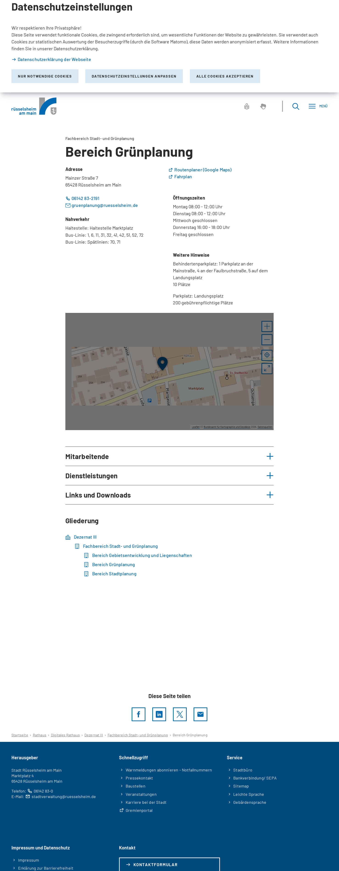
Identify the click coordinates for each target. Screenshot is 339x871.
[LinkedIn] (159, 714)
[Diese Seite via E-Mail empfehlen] (200, 714)
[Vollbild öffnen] (266, 368)
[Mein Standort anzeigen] (266, 355)
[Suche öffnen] (295, 106)
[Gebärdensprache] (263, 106)
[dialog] (169, 46)
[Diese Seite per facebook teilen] (138, 714)
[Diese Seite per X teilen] (180, 714)
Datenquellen (265, 426)
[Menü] (318, 106)
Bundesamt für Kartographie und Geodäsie (227, 426)
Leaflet (196, 426)
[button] (266, 326)
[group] (169, 371)
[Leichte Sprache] (246, 106)
